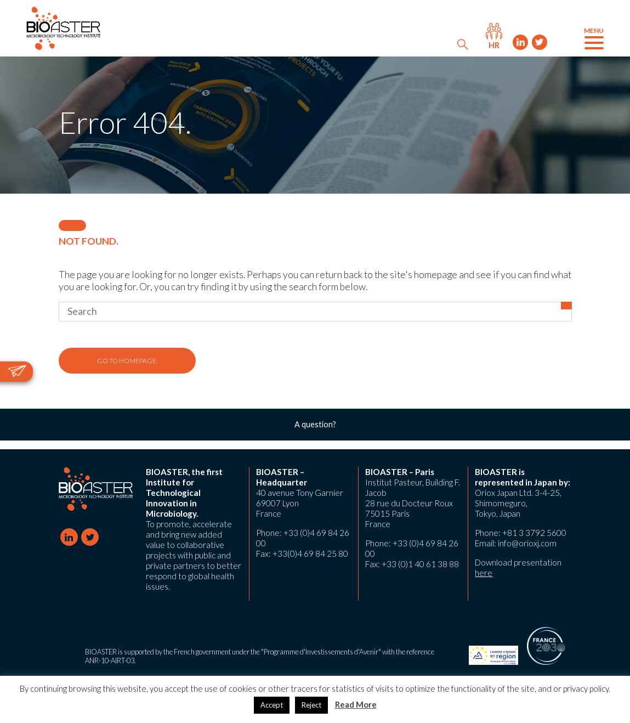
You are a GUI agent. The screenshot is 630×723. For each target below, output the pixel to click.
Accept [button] (271, 705)
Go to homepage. (127, 361)
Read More (356, 704)
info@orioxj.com (527, 543)
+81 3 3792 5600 (534, 533)
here (483, 573)
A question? (315, 424)
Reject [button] (311, 705)
